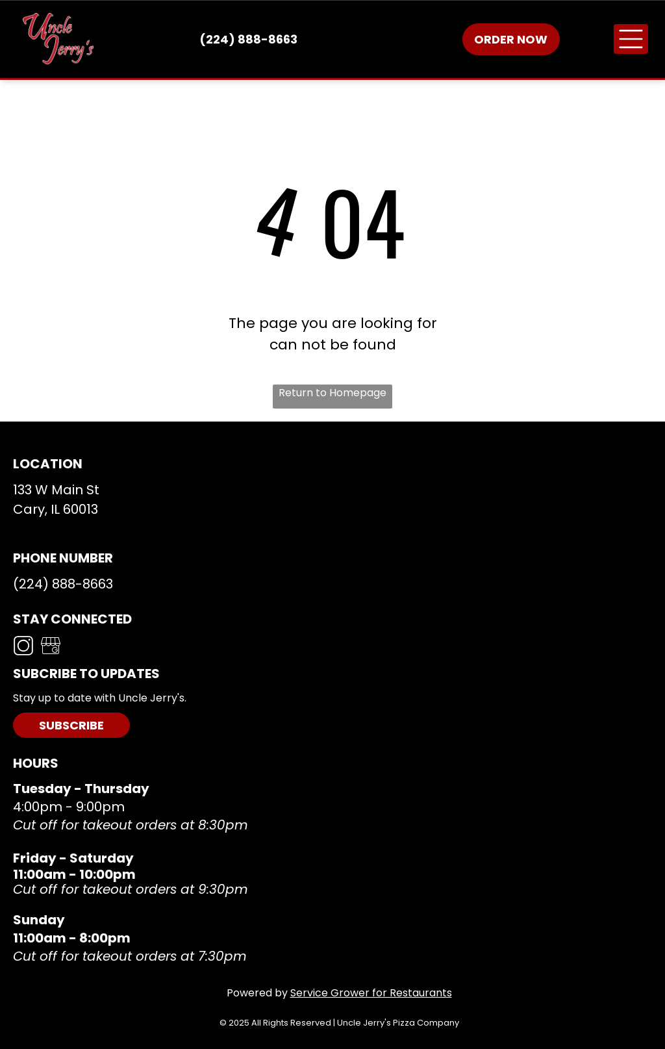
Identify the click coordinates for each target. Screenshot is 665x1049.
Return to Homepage (332, 392)
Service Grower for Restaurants (371, 992)
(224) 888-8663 (63, 584)
